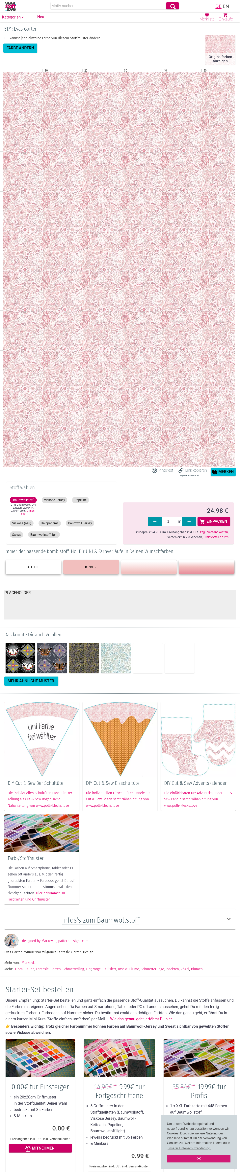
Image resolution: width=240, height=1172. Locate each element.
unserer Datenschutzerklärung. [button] (189, 1148)
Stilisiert (109, 984)
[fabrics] (170, 521)
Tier (88, 984)
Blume (134, 984)
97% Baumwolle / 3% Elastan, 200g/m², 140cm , (23, 509)
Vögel (185, 984)
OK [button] (199, 1158)
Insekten (172, 984)
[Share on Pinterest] (162, 470)
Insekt (122, 984)
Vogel (97, 984)
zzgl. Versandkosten (214, 532)
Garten (55, 984)
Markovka (29, 977)
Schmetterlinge (152, 984)
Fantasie (42, 984)
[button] (13, 17)
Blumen (197, 984)
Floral (19, 984)
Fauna (29, 984)
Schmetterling (73, 984)
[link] (10, 6)
